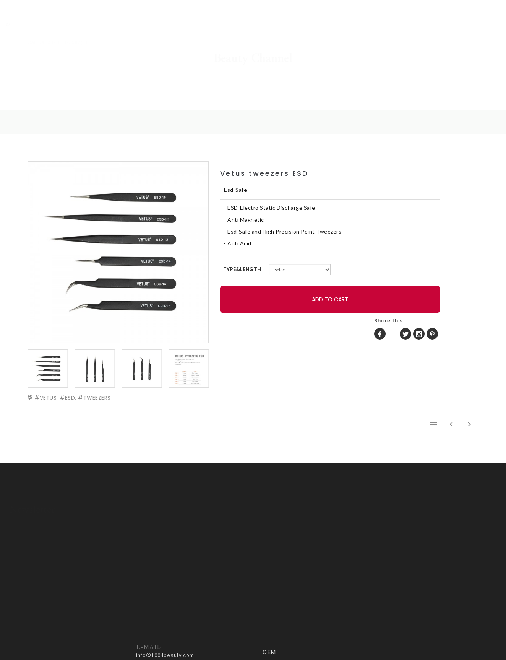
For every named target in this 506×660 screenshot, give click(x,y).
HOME (97, 79)
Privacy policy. (179, 636)
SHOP (170, 79)
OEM (410, 79)
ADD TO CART (291, 288)
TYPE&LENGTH (281, 258)
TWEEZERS (99, 377)
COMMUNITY (331, 79)
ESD (72, 377)
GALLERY (246, 79)
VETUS (50, 377)
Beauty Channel (253, 36)
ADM (208, 636)
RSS (27, 4)
